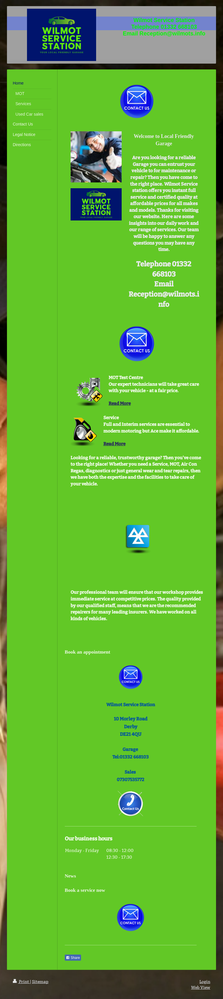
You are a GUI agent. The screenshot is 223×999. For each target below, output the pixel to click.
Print (21, 981)
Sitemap (40, 981)
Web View (200, 987)
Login (204, 981)
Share (73, 958)
